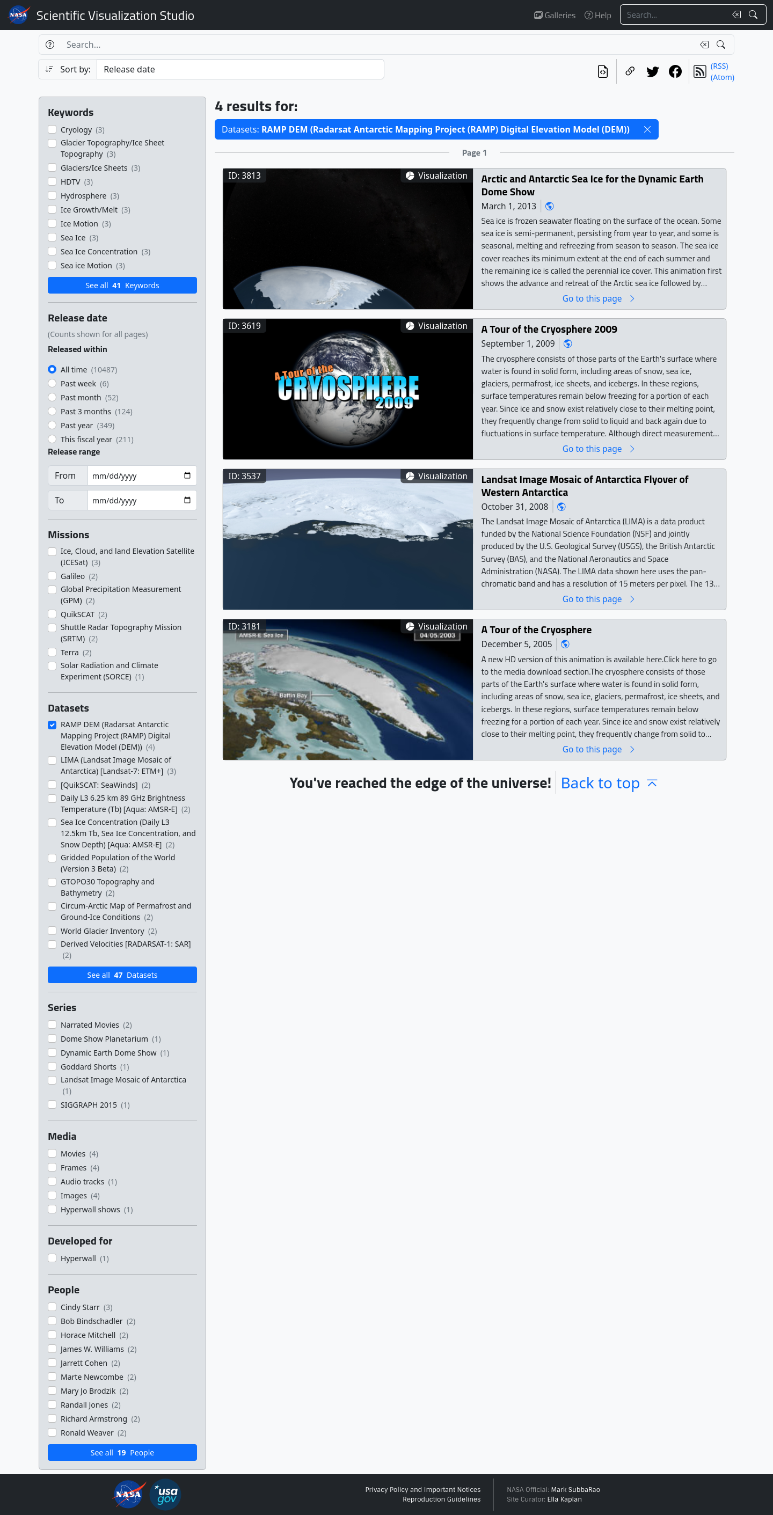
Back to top (609, 782)
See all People (122, 1452)
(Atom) (722, 77)
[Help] (50, 44)
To (59, 500)
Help (598, 15)
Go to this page (600, 298)
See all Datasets (122, 975)
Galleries (554, 15)
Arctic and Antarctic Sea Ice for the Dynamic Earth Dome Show (593, 184)
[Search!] (754, 14)
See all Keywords (122, 285)
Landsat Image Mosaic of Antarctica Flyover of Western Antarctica (585, 485)
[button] (647, 129)
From (65, 475)
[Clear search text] (734, 14)
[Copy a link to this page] (630, 71)
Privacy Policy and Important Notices (422, 1489)
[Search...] (673, 14)
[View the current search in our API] (603, 71)
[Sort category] (240, 69)
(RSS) (719, 66)
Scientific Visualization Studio (115, 15)
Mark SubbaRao (575, 1489)
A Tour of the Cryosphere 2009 (550, 329)
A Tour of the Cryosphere (537, 629)
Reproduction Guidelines (441, 1499)
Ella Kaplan (565, 1499)
